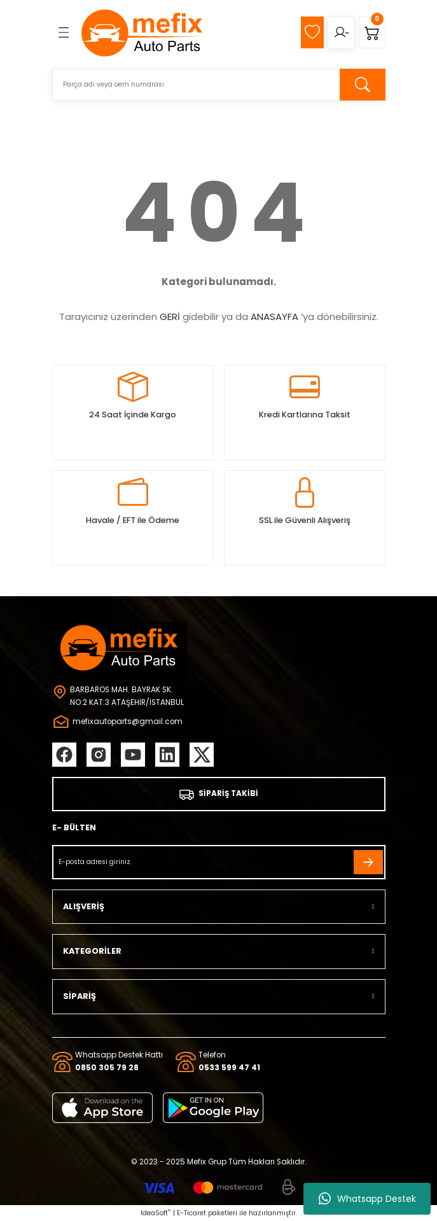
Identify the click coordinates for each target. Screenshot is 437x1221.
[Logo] (142, 32)
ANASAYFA (274, 316)
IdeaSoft (155, 1213)
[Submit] (368, 862)
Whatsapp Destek (367, 1199)
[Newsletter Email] (218, 862)
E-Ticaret (191, 1213)
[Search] (218, 85)
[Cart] (372, 32)
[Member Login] (341, 32)
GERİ (170, 316)
